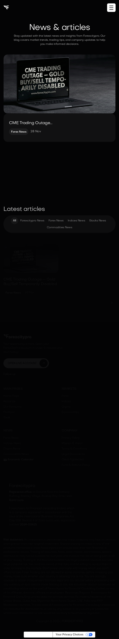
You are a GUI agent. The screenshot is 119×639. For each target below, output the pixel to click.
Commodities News (59, 228)
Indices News (76, 221)
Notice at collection (38, 634)
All (14, 221)
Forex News (56, 221)
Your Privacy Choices (69, 634)
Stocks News (97, 221)
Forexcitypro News (32, 221)
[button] (111, 7)
